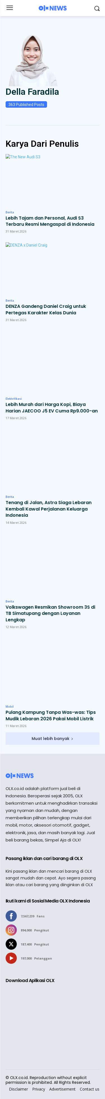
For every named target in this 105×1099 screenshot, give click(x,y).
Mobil (10, 706)
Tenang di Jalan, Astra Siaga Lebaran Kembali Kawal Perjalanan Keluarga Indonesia (49, 509)
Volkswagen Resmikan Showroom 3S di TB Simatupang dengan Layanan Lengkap (50, 613)
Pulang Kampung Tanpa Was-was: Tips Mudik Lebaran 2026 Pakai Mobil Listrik (51, 715)
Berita (10, 212)
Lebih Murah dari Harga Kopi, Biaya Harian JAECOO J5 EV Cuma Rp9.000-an (52, 407)
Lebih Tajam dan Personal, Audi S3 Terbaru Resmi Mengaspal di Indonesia (50, 221)
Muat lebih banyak (52, 738)
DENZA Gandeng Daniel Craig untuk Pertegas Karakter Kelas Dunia (46, 309)
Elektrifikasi (14, 399)
